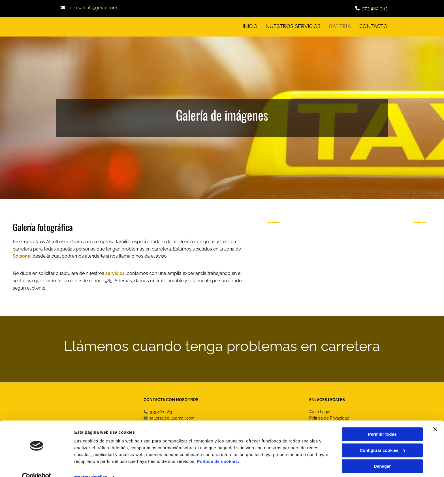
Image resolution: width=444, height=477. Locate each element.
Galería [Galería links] (340, 26)
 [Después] (420, 221)
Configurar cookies (382, 439)
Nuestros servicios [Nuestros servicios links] (293, 26)
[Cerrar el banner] (435, 418)
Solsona (21, 255)
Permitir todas (382, 423)
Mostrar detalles (90, 465)
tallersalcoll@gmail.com (92, 7)
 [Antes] (273, 221)
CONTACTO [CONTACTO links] (374, 26)
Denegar (382, 455)
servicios (115, 272)
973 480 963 (375, 8)
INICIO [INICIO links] (250, 26)
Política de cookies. (218, 450)
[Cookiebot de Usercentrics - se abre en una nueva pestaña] (36, 466)
